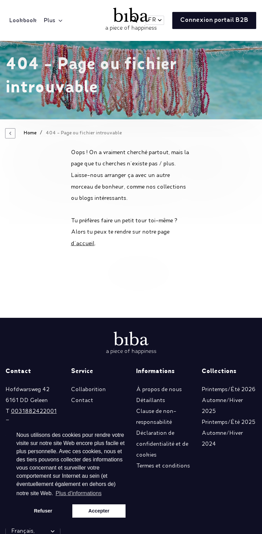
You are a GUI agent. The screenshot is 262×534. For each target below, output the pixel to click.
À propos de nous (159, 344)
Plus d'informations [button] (79, 493)
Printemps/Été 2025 (229, 377)
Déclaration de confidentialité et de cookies (162, 399)
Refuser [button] (43, 511)
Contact (82, 355)
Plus (50, 21)
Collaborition (88, 344)
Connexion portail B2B (212, 21)
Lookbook (24, 21)
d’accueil (82, 244)
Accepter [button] (99, 511)
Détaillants (150, 355)
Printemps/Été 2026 (229, 344)
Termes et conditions (163, 421)
